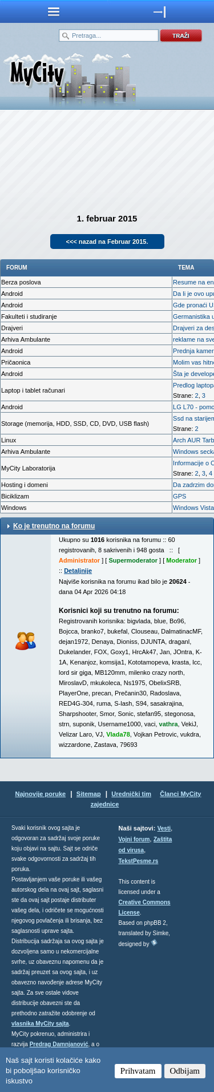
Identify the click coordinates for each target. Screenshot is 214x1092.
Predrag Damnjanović (59, 1044)
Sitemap (88, 793)
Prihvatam (138, 1070)
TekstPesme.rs (139, 861)
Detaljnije (78, 570)
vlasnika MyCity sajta (40, 1023)
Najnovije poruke (40, 793)
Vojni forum (134, 839)
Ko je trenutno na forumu (54, 526)
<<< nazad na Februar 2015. (107, 241)
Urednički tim (131, 793)
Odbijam (185, 1070)
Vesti (164, 828)
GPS (179, 496)
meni (53, 11)
